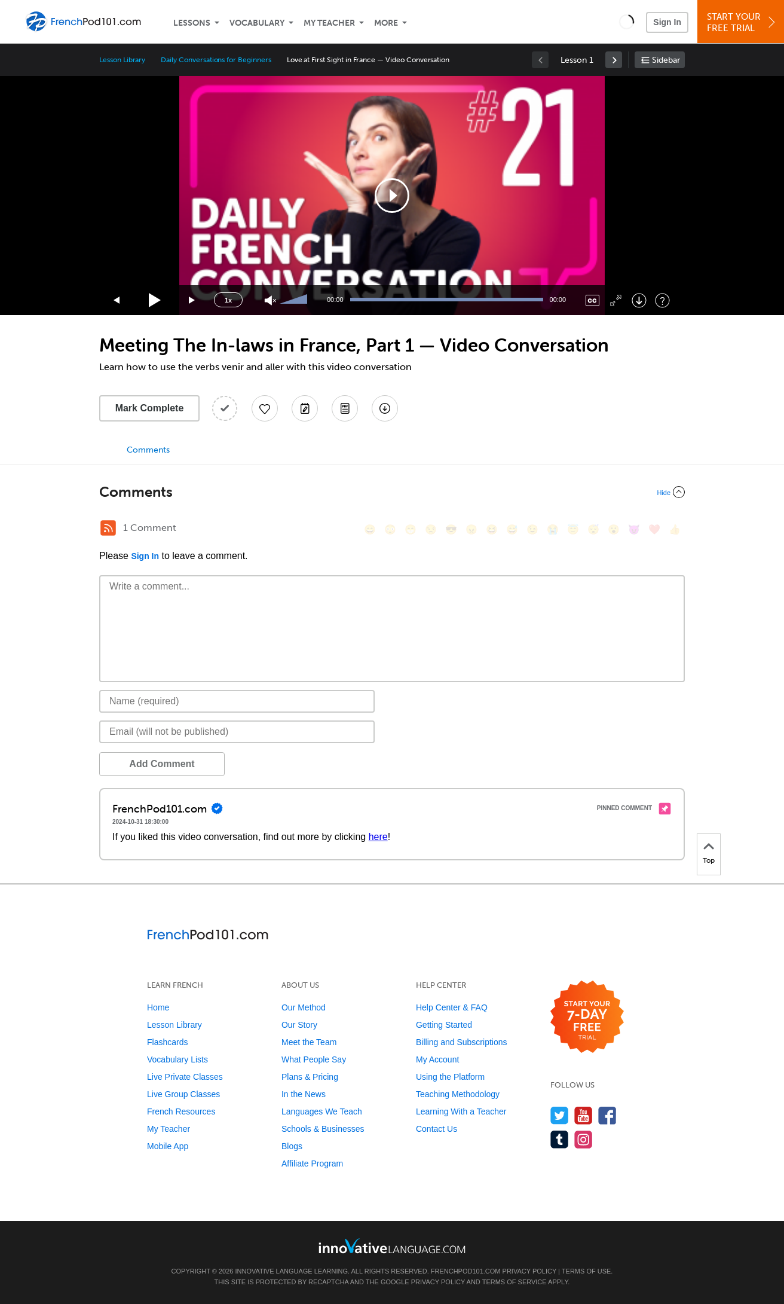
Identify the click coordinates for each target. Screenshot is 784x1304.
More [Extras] (386, 23)
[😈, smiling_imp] (634, 529)
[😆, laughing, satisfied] (492, 529)
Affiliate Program (312, 1163)
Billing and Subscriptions (461, 1042)
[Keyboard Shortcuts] (662, 300)
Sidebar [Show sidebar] (666, 60)
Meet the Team (308, 1042)
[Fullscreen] (615, 300)
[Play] (155, 300)
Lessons (191, 23)
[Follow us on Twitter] (559, 1115)
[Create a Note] (305, 408)
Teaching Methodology (458, 1094)
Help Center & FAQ (452, 1007)
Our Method (303, 1007)
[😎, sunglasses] (451, 529)
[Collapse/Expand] (392, 492)
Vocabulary (256, 23)
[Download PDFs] (345, 408)
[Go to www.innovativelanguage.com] (392, 1246)
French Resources (181, 1111)
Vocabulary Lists (177, 1059)
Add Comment (161, 764)
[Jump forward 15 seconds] (192, 300)
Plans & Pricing (309, 1077)
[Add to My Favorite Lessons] (265, 408)
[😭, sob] (553, 529)
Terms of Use (586, 1271)
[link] (613, 59)
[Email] (237, 731)
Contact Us (436, 1129)
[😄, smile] (370, 529)
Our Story (299, 1025)
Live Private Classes (185, 1077)
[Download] (639, 300)
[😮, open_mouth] (614, 529)
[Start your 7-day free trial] (587, 1017)
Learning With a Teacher (461, 1111)
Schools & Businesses (323, 1129)
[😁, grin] (410, 529)
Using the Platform (450, 1077)
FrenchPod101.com (466, 1271)
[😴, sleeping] (593, 529)
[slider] (295, 300)
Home (158, 1007)
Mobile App (167, 1146)
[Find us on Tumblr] (559, 1139)
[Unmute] (270, 300)
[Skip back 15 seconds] (117, 300)
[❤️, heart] (654, 529)
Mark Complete (149, 408)
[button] (626, 21)
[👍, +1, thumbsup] (674, 529)
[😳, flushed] (390, 529)
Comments (148, 450)
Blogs (291, 1146)
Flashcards (167, 1042)
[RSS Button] (108, 528)
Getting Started (444, 1025)
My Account (437, 1059)
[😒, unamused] (431, 529)
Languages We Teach (321, 1111)
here (378, 837)
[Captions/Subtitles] (592, 300)
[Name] (237, 701)
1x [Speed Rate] (228, 300)
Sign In (667, 22)
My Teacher (329, 23)
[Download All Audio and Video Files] (385, 408)
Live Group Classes (183, 1094)
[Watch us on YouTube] (583, 1115)
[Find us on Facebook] (607, 1115)
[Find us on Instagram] (583, 1139)
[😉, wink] (532, 529)
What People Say (313, 1059)
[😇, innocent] (573, 529)
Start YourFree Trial (742, 22)
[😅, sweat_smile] (512, 529)
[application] (392, 195)
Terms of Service (514, 1281)
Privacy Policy (529, 1271)
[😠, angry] (471, 529)
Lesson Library (122, 60)
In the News (303, 1094)
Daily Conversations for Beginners (216, 60)
